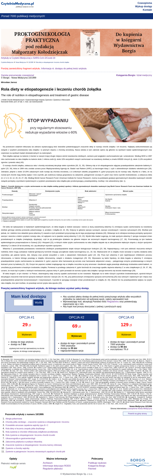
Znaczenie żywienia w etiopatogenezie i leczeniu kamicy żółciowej (34, 445)
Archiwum (47, 463)
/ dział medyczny (134, 75)
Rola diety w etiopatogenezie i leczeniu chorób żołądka (52, 62)
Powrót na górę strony (137, 413)
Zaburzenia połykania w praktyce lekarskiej (24, 442)
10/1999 (30, 62)
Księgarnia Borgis (96, 466)
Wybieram (27, 334)
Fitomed (92, 468)
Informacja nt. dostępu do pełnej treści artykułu (64, 68)
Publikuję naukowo (97, 463)
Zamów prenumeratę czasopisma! (17, 75)
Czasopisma (144, 3)
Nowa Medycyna (21, 62)
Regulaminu (113, 301)
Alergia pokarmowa (14, 419)
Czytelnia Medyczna (7, 62)
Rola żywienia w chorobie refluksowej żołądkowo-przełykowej (32, 432)
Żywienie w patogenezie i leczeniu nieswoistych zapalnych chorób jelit (35, 451)
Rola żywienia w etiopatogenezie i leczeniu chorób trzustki (30, 435)
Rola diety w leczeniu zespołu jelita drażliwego (25, 428)
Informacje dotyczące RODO (57, 466)
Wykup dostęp (143, 6)
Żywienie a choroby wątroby (18, 448)
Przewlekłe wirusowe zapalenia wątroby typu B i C (27, 425)
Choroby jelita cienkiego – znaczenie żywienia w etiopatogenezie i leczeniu (37, 422)
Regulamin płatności (53, 468)
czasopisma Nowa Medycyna (139, 408)
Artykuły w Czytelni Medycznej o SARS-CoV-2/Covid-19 (28, 58)
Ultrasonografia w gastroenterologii (20, 438)
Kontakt (147, 10)
